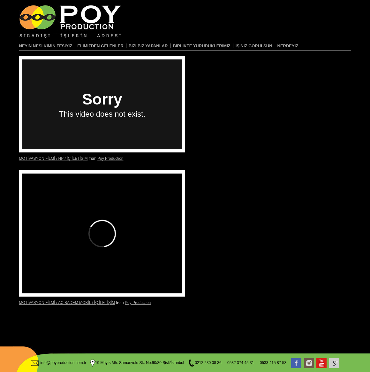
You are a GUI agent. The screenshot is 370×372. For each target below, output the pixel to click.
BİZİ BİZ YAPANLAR (148, 45)
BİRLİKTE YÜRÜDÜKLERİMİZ (201, 45)
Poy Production (110, 158)
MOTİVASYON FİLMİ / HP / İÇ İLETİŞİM (53, 158)
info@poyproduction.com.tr (63, 362)
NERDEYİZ (287, 45)
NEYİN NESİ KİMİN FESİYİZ (45, 45)
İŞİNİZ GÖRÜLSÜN (254, 45)
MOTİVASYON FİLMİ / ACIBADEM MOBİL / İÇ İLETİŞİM (67, 302)
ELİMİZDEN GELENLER (100, 45)
